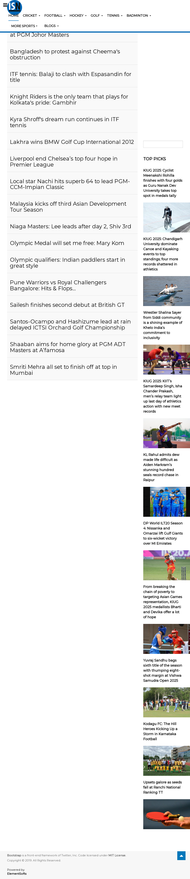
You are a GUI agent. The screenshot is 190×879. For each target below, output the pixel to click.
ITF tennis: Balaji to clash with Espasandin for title (70, 77)
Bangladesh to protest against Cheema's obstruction (65, 54)
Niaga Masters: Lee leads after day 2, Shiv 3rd (70, 226)
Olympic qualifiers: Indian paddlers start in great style (67, 262)
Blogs (51, 26)
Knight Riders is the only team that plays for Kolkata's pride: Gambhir (69, 99)
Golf (97, 15)
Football (54, 15)
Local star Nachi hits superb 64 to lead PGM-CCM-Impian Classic (70, 184)
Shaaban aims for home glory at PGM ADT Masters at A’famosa (68, 347)
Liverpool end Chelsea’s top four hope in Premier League (64, 161)
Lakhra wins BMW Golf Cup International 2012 (72, 142)
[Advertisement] (163, 75)
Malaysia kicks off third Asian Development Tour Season (68, 206)
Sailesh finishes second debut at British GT (67, 305)
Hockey (78, 15)
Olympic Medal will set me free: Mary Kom (67, 243)
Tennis (114, 15)
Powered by (16, 871)
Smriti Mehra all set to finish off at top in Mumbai (63, 370)
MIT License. (117, 855)
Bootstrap (14, 855)
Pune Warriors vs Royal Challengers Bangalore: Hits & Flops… (58, 285)
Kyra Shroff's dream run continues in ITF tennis (64, 122)
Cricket (31, 15)
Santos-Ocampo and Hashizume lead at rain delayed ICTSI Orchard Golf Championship (70, 324)
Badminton (139, 15)
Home (13, 15)
